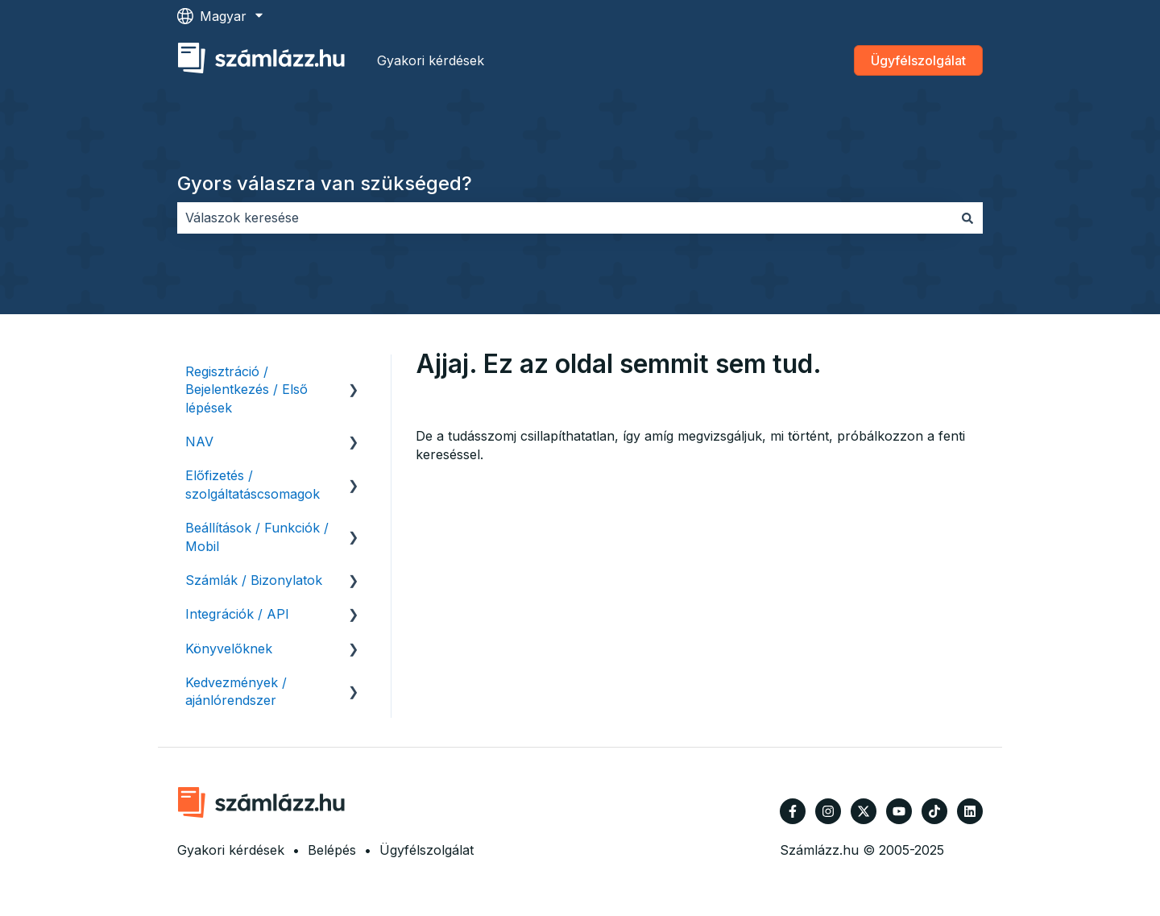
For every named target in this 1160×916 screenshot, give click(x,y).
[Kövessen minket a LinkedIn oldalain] (970, 811)
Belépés (332, 850)
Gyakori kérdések (430, 60)
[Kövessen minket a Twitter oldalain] (863, 811)
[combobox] (564, 217)
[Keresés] (967, 217)
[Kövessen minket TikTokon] (934, 811)
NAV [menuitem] (199, 441)
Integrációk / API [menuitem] (237, 614)
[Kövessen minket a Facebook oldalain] (793, 811)
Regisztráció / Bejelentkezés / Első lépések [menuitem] (246, 389)
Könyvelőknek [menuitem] (228, 648)
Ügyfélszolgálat (918, 60)
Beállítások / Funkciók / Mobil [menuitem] (257, 536)
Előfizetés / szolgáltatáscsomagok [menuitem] (252, 484)
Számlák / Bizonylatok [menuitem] (253, 580)
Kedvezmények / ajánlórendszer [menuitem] (236, 691)
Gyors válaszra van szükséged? (324, 183)
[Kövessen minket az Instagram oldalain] (828, 811)
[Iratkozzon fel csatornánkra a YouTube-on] (899, 811)
